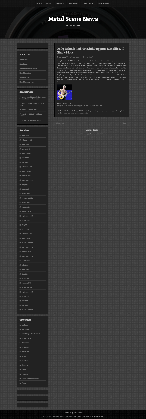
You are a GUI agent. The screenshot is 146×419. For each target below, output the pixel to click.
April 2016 (25, 162)
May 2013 (24, 225)
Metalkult (88, 57)
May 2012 (24, 274)
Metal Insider (24, 77)
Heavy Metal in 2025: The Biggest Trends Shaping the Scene (32, 98)
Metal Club (23, 59)
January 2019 (26, 153)
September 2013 (27, 216)
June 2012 (25, 269)
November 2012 (27, 247)
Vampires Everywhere (30, 378)
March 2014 (25, 202)
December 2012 (27, 243)
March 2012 (25, 278)
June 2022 (25, 144)
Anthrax (24, 325)
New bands (73, 3)
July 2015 (24, 185)
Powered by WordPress (73, 413)
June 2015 (25, 189)
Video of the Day (105, 3)
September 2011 (27, 292)
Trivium (24, 374)
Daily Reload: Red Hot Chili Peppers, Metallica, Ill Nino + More (80, 106)
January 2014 (26, 207)
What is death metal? (29, 110)
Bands (37, 3)
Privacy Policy (87, 3)
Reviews (24, 361)
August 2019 (25, 149)
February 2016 (26, 167)
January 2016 (26, 171)
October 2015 (26, 176)
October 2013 (26, 211)
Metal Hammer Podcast (28, 68)
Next (125, 123)
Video (23, 383)
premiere (74, 113)
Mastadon (25, 343)
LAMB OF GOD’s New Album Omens (30, 115)
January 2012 (26, 283)
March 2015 (25, 194)
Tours (23, 369)
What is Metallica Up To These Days (31, 104)
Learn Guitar (60, 3)
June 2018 (25, 158)
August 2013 (25, 220)
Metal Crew (23, 64)
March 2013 (25, 229)
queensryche (83, 113)
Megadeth (25, 347)
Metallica (25, 352)
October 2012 (26, 252)
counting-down (96, 111)
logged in (89, 134)
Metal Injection (25, 73)
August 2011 (25, 296)
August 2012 (25, 261)
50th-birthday (85, 111)
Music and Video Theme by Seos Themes (88, 416)
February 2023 (26, 140)
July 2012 (24, 265)
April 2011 (25, 305)
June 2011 (25, 301)
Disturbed (25, 329)
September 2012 (27, 256)
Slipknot (24, 365)
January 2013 (26, 238)
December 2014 (27, 198)
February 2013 (26, 234)
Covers (48, 3)
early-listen (107, 111)
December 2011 (27, 287)
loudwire (66, 113)
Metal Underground (26, 82)
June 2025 (25, 135)
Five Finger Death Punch (30, 334)
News (69, 111)
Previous (60, 123)
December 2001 (27, 310)
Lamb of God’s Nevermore (31, 120)
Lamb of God (26, 338)
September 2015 (27, 180)
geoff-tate (116, 111)
